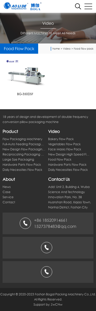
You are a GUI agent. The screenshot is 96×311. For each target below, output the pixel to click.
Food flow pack (83, 48)
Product (10, 131)
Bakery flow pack (61, 139)
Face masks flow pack (64, 149)
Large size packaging (18, 159)
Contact (9, 202)
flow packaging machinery (22, 139)
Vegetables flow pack (64, 144)
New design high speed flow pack (69, 154)
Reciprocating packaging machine (24, 154)
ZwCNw (56, 304)
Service (8, 197)
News (7, 187)
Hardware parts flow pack (22, 164)
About (9, 179)
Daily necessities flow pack (22, 170)
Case (6, 192)
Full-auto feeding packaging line (24, 144)
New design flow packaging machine (24, 149)
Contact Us (59, 179)
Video (67, 48)
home (56, 48)
